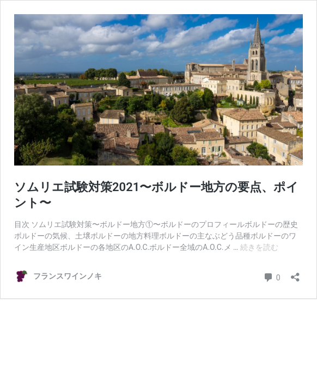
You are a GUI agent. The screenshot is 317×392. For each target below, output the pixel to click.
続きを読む (259, 247)
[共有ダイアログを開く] (295, 273)
